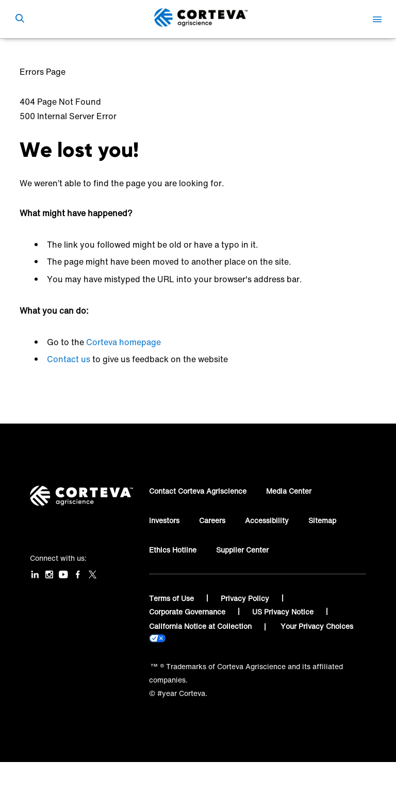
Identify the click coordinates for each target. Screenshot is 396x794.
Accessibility (267, 520)
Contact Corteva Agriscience (197, 490)
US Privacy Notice (284, 611)
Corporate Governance (188, 611)
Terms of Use (172, 598)
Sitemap (322, 520)
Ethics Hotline (172, 549)
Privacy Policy (246, 598)
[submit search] (19, 19)
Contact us (68, 359)
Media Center (288, 490)
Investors (164, 520)
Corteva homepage (123, 342)
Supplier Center (242, 549)
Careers (212, 520)
